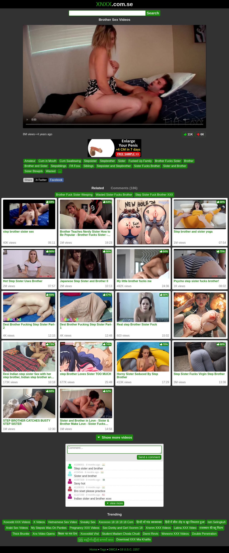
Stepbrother (107, 160)
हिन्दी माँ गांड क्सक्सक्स (149, 522)
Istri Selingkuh (217, 522)
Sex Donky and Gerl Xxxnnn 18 (123, 527)
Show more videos (114, 437)
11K (188, 134)
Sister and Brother (174, 166)
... (60, 171)
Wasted (50, 171)
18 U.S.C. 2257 (129, 549)
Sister (121, 160)
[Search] (107, 13)
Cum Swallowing (70, 160)
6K (200, 134)
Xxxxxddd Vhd (89, 533)
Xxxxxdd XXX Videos (16, 522)
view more (114, 503)
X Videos (39, 522)
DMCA (113, 549)
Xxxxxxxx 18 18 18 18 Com (116, 522)
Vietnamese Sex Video (62, 522)
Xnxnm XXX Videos (158, 527)
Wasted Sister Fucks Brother (114, 194)
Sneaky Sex (87, 522)
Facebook (56, 179)
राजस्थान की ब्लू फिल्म (211, 527)
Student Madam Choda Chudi (121, 533)
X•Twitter (41, 179)
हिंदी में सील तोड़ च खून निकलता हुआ (184, 522)
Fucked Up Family (140, 160)
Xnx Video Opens (44, 533)
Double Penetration (204, 533)
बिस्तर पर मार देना (67, 533)
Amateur (30, 160)
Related (98, 188)
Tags (103, 549)
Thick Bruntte (21, 533)
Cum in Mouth (47, 160)
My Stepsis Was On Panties (49, 527)
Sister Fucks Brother (147, 166)
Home (94, 549)
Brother (188, 160)
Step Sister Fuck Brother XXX (154, 194)
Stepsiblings (58, 166)
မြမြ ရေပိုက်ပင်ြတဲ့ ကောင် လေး (95, 539)
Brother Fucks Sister (168, 160)
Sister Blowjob (34, 171)
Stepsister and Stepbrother (114, 166)
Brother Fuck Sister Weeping (74, 194)
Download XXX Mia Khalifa (133, 539)
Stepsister (90, 160)
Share (28, 179)
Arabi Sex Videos (17, 527)
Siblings (89, 166)
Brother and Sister (36, 166)
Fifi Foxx (74, 166)
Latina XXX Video (185, 527)
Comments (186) (124, 188)
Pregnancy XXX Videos (84, 527)
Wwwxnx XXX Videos (175, 533)
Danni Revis (150, 533)
